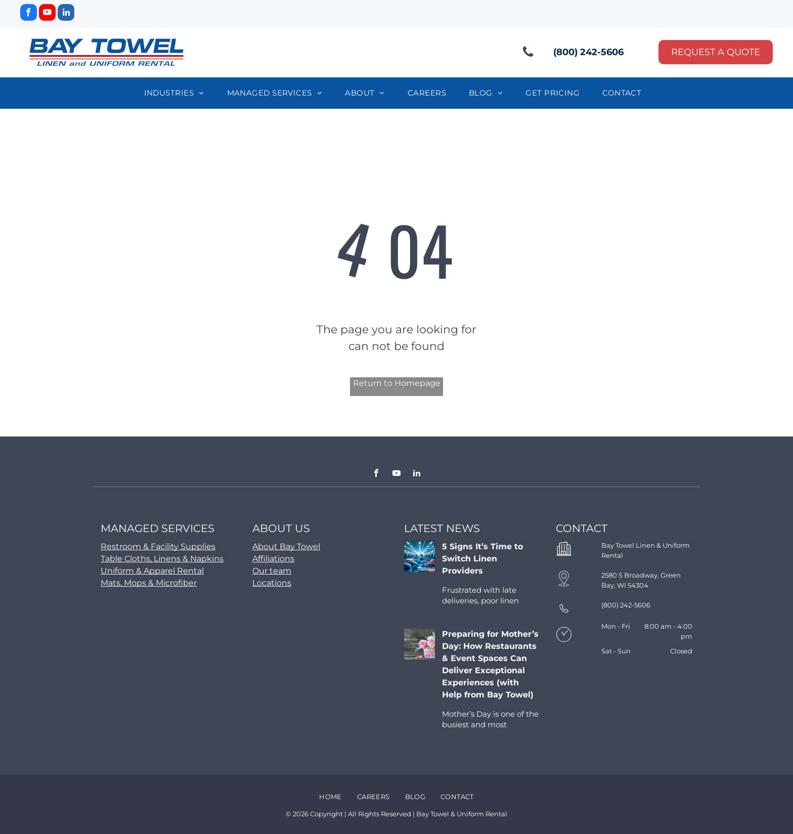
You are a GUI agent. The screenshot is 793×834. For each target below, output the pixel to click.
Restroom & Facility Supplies (158, 546)
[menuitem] (178, 93)
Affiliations (273, 558)
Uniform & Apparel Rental (152, 571)
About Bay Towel (286, 546)
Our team (271, 571)
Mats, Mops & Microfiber (149, 583)
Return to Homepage (396, 383)
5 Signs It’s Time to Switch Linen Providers (482, 559)
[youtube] (47, 13)
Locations (271, 583)
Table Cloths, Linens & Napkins (162, 558)
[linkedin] (66, 13)
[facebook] (28, 13)
